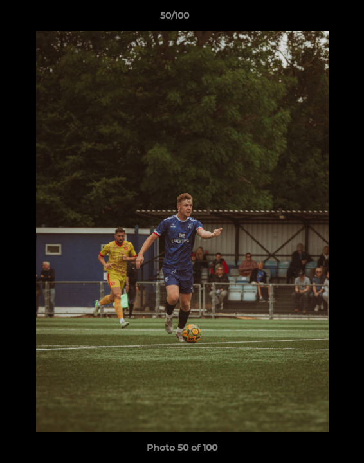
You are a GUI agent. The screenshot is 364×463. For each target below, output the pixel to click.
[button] (317, 18)
